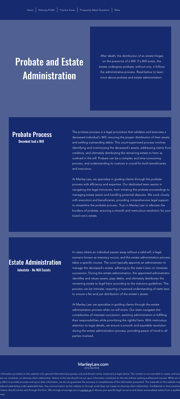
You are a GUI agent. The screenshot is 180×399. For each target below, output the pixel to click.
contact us (86, 390)
